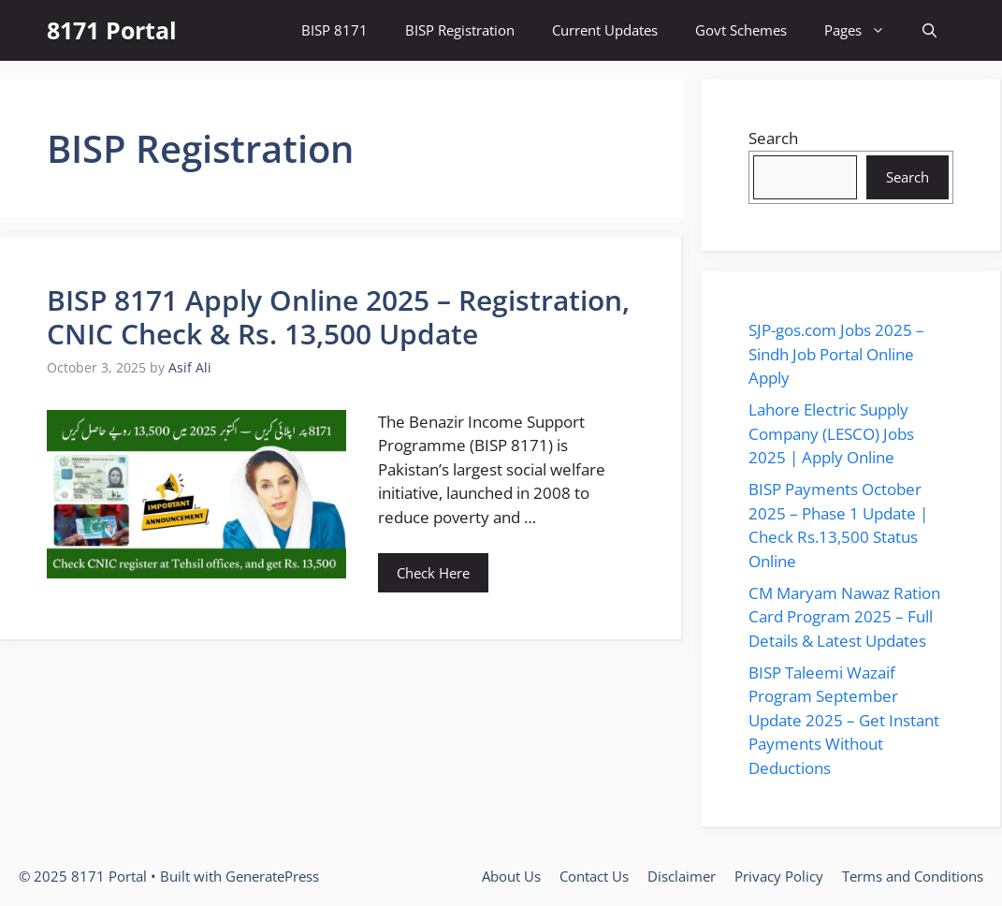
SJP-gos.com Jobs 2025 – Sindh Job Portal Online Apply (836, 353)
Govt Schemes (741, 30)
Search (773, 138)
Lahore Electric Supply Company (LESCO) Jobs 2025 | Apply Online (831, 433)
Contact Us (594, 876)
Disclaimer (681, 876)
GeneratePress (272, 876)
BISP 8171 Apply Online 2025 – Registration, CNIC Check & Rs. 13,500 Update (338, 317)
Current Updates (605, 30)
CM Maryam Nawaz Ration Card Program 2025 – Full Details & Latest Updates (844, 616)
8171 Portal (112, 30)
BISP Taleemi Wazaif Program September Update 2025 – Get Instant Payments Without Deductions (843, 720)
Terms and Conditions (912, 876)
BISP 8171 (334, 30)
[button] (929, 30)
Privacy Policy (778, 876)
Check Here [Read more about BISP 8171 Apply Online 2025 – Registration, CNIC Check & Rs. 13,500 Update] (433, 572)
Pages (864, 30)
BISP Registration (460, 30)
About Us (511, 876)
